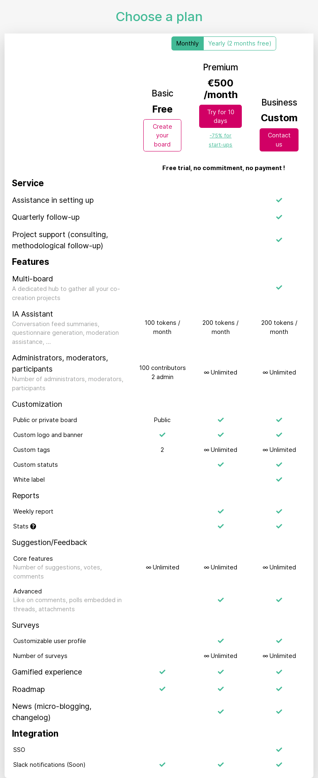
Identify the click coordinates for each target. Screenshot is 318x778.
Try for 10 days (220, 116)
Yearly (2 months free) (240, 43)
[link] (220, 139)
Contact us (279, 140)
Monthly (187, 43)
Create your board (162, 135)
